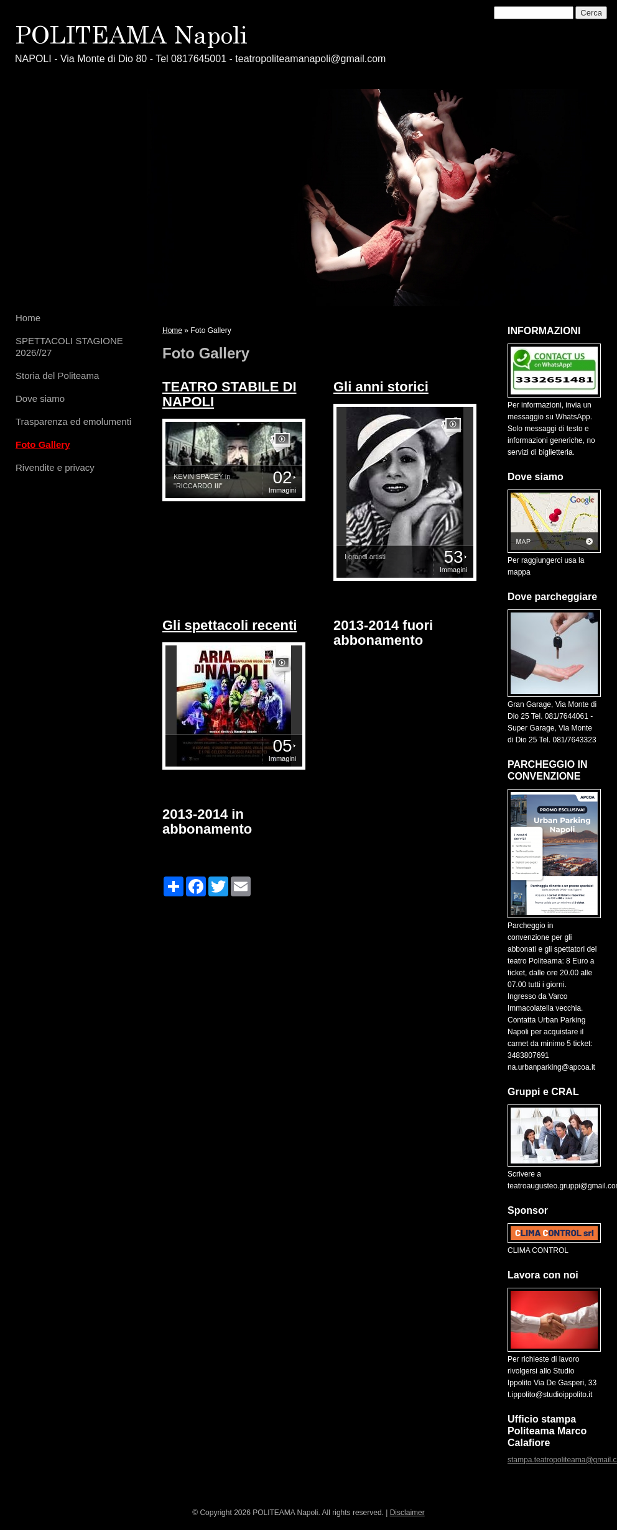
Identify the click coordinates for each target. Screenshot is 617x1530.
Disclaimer (407, 1512)
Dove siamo (40, 398)
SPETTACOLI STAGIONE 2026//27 (69, 346)
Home (28, 317)
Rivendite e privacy (55, 467)
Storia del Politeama (57, 375)
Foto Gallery (43, 444)
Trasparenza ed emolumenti (73, 421)
